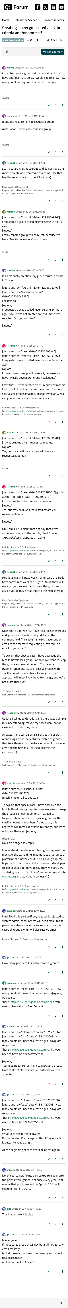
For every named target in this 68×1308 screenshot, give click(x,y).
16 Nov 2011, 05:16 (37, 983)
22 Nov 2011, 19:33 (31, 1209)
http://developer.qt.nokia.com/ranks (32, 1002)
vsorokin (11, 211)
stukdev (11, 270)
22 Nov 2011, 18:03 (32, 1170)
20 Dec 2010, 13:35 (36, 713)
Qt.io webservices (13, 40)
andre (10, 1026)
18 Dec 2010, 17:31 (35, 345)
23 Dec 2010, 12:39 (35, 911)
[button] (5, 1303)
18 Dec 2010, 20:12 (35, 572)
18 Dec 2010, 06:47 (34, 116)
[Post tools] (62, 105)
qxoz (9, 957)
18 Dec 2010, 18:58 (35, 432)
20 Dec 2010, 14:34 (35, 783)
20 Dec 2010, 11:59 (36, 625)
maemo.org (9, 876)
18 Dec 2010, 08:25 (35, 211)
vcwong (10, 67)
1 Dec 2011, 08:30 (31, 1234)
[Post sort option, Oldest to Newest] (7, 51)
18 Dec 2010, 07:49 (35, 163)
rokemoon (12, 983)
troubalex (12, 625)
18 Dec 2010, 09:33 (34, 270)
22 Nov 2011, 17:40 (31, 1094)
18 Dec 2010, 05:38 (34, 67)
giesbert (11, 163)
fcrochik (11, 345)
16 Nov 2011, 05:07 (31, 957)
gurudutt (11, 911)
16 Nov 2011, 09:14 (32, 1026)
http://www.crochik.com (18, 411)
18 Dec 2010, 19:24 (35, 486)
